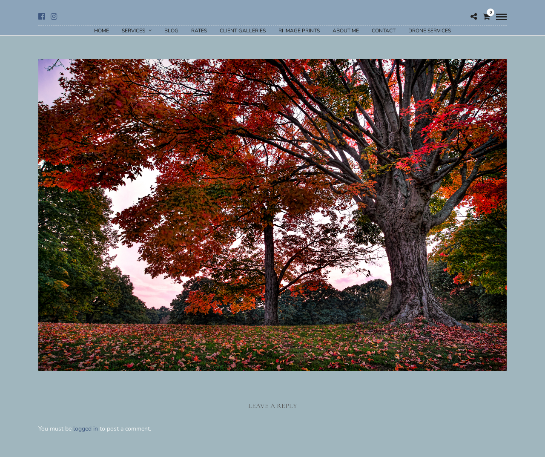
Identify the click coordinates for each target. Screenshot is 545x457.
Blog (171, 30)
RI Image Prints (299, 30)
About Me (346, 30)
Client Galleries (243, 30)
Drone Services (429, 30)
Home (101, 30)
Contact (384, 30)
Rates (199, 30)
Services (133, 30)
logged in (85, 429)
